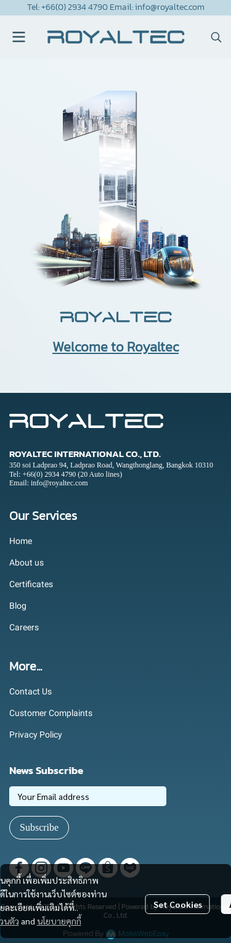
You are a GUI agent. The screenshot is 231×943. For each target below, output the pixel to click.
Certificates (31, 584)
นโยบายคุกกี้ (59, 920)
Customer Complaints (50, 713)
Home (20, 541)
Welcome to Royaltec (115, 347)
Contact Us (30, 691)
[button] (216, 37)
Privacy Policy (35, 734)
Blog (17, 606)
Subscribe (39, 827)
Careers (24, 627)
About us (26, 562)
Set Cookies (177, 904)
